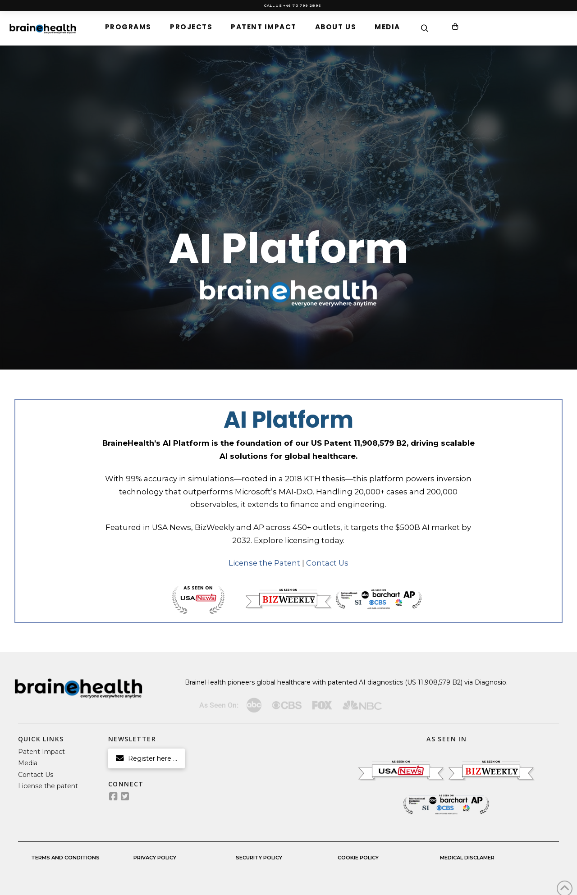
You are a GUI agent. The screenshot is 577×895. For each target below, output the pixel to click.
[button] (128, 26)
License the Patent (264, 562)
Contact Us (327, 562)
